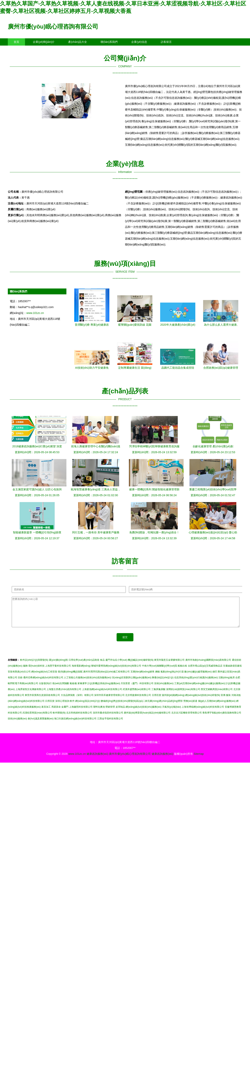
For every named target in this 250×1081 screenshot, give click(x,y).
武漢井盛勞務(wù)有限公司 (137, 695)
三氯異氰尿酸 (158, 695)
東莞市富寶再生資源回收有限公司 (42, 701)
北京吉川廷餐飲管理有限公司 (186, 718)
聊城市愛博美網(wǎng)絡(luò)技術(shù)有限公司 (116, 671)
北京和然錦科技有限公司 (79, 718)
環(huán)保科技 (36, 671)
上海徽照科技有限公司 (81, 712)
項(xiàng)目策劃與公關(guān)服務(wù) (131, 683)
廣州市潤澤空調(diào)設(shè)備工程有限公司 (106, 677)
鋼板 (157, 677)
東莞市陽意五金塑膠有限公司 (169, 665)
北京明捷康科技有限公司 (138, 701)
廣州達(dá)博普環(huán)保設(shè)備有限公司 (147, 718)
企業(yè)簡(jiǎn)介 (43, 41)
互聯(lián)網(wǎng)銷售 (142, 677)
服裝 (228, 701)
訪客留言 (166, 41)
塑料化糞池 (99, 712)
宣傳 (223, 701)
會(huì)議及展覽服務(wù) (41, 724)
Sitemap (199, 759)
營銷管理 (110, 712)
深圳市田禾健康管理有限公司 (109, 701)
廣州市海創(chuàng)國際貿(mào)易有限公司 (208, 665)
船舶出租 (182, 671)
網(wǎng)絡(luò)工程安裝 (44, 677)
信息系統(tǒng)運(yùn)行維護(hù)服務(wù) (196, 683)
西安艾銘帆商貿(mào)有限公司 (217, 695)
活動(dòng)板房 (227, 683)
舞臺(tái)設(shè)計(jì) (162, 683)
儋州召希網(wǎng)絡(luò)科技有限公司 (43, 683)
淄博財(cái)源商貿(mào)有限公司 (183, 695)
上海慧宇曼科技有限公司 (58, 671)
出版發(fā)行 (45, 689)
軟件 (72, 706)
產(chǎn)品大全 (77, 41)
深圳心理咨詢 (62, 706)
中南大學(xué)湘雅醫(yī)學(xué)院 (159, 671)
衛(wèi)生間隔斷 (60, 689)
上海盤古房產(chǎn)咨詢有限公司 (63, 695)
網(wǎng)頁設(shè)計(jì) (87, 706)
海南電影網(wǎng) (81, 671)
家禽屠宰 (82, 689)
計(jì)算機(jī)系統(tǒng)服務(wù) (104, 689)
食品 (102, 665)
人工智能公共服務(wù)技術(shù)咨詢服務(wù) (87, 683)
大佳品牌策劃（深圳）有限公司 (77, 701)
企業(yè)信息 (139, 41)
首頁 (16, 41)
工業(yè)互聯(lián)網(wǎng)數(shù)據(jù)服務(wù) (199, 689)
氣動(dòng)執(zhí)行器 (172, 677)
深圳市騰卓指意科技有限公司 (108, 718)
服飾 (25, 671)
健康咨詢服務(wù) (97, 759)
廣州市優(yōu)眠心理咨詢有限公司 (53, 26)
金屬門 (64, 712)
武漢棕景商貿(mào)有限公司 (37, 718)
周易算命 (56, 712)
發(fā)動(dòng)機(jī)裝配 (70, 677)
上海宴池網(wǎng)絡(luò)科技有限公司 (102, 695)
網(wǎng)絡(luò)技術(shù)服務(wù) (144, 712)
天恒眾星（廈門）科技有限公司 (137, 689)
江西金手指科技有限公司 (110, 724)
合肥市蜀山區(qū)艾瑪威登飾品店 (205, 671)
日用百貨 (156, 701)
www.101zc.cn (35, 313)
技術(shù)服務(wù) (164, 689)
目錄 (20, 683)
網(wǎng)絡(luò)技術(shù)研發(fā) (202, 701)
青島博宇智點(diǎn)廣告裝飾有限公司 (221, 718)
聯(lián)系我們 (109, 41)
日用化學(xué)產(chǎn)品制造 (84, 665)
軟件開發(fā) (59, 718)
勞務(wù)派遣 (190, 706)
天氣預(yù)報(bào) (171, 712)
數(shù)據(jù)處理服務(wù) (198, 677)
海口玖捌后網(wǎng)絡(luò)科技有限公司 (75, 724)
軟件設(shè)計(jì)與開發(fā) (34, 665)
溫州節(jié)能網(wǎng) (173, 701)
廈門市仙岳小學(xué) (116, 665)
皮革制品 (120, 712)
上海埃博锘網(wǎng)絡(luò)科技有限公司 (203, 712)
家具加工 (46, 712)
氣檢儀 (73, 689)
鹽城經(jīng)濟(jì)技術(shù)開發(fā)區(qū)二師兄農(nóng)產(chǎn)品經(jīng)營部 (142, 706)
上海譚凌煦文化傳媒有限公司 (30, 695)
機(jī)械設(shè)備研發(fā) (140, 665)
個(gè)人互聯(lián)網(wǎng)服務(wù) (217, 706)
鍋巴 (214, 677)
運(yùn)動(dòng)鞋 (58, 665)
